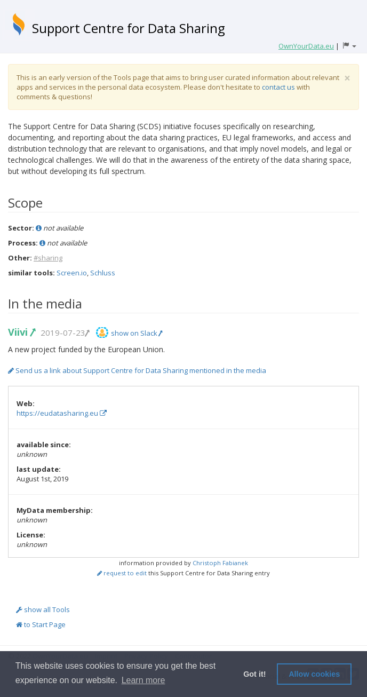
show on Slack (136, 333)
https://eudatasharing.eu (62, 413)
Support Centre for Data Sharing (128, 28)
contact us (278, 87)
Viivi (21, 332)
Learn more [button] (143, 680)
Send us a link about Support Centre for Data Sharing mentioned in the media (137, 370)
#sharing (48, 258)
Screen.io (72, 273)
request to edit (122, 573)
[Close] (347, 78)
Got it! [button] (254, 674)
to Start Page (41, 624)
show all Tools (43, 609)
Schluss (102, 273)
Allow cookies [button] (314, 674)
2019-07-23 (65, 332)
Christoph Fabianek (220, 563)
